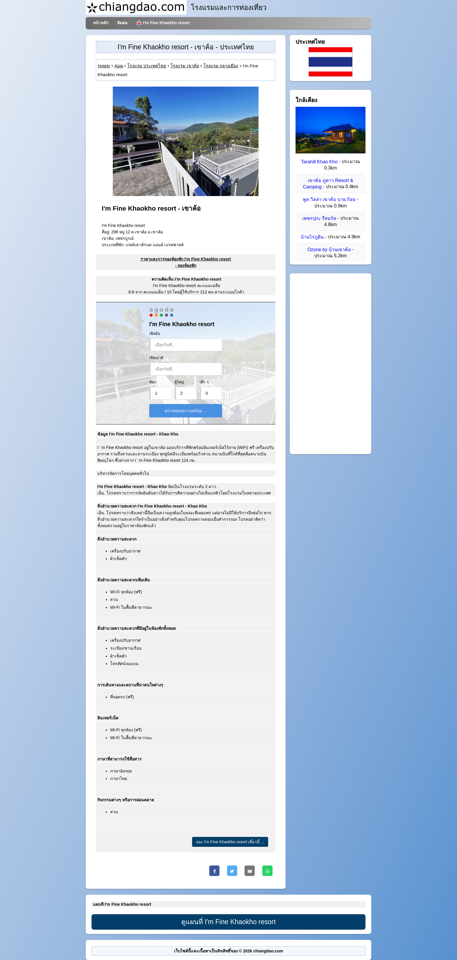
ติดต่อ (122, 22)
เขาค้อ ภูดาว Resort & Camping (328, 183)
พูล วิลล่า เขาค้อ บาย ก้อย (329, 199)
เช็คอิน (154, 334)
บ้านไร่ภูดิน (312, 237)
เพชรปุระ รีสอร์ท (319, 218)
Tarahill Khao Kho (319, 161)
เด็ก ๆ (204, 382)
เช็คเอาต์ (156, 358)
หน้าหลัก (100, 22)
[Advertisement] (330, 363)
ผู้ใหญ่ (179, 382)
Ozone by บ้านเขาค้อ (329, 249)
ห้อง (152, 382)
